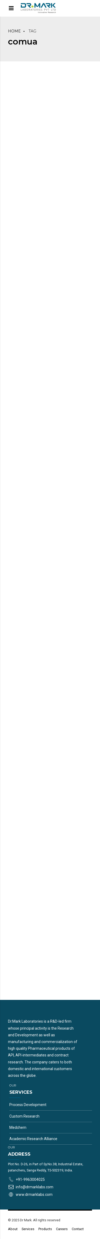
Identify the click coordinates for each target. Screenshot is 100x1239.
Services (28, 1229)
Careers (62, 1229)
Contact (78, 1229)
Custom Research (24, 1116)
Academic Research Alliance (33, 1139)
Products (45, 1229)
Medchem (17, 1127)
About (13, 1229)
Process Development (27, 1105)
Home (14, 31)
